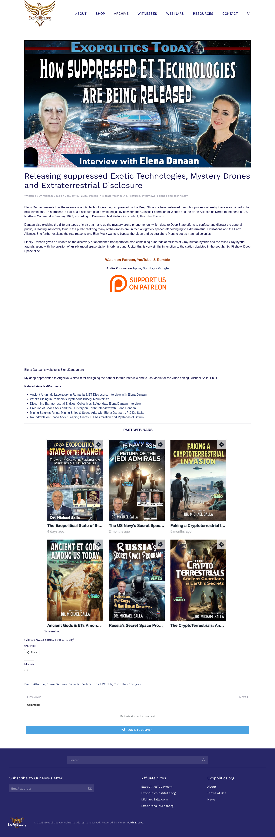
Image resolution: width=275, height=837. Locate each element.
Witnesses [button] (147, 13)
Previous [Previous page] (34, 697)
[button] (249, 13)
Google (163, 268)
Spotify (148, 268)
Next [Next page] (243, 697)
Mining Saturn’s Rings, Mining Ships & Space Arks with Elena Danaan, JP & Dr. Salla (87, 412)
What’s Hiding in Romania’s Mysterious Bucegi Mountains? (69, 399)
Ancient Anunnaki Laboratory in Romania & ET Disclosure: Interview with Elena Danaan (88, 394)
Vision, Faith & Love (130, 822)
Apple (137, 268)
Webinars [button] (175, 13)
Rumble (163, 260)
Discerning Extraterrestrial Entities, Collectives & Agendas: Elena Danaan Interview (85, 403)
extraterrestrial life (114, 195)
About (211, 786)
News (211, 799)
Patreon (128, 260)
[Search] (136, 760)
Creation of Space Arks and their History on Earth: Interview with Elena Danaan (83, 408)
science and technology (172, 195)
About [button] (81, 13)
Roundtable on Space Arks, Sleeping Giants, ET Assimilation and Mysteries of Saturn (87, 417)
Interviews (148, 195)
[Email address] (50, 788)
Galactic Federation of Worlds (90, 684)
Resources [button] (203, 13)
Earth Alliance (34, 684)
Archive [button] (121, 13)
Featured (134, 195)
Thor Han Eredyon (127, 684)
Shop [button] (100, 13)
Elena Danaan (57, 684)
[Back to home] (39, 13)
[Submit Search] (202, 760)
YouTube (144, 260)
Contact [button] (230, 13)
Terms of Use (216, 793)
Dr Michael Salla (49, 195)
